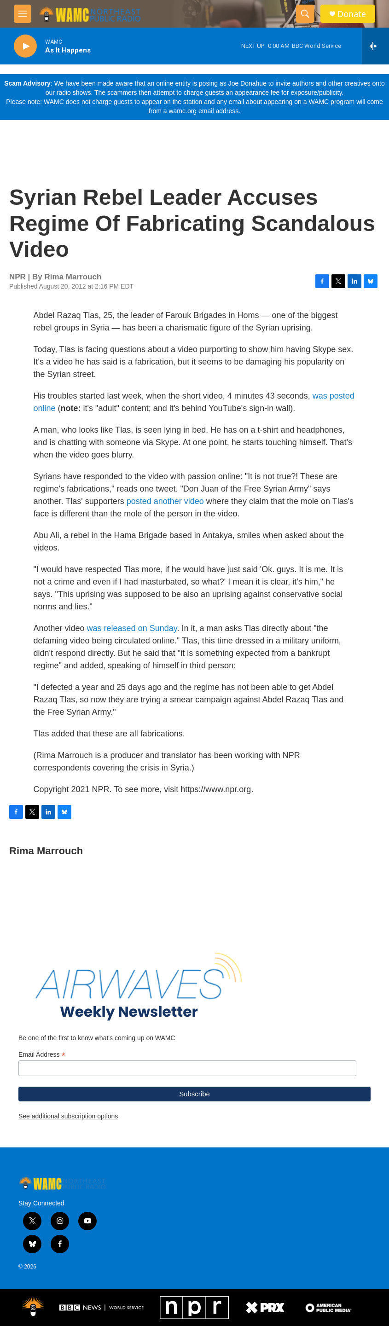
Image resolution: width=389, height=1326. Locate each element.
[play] (25, 46)
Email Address (41, 1054)
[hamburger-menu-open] (22, 14)
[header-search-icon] (305, 14)
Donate (351, 14)
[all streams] (375, 46)
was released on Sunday (132, 628)
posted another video (165, 501)
